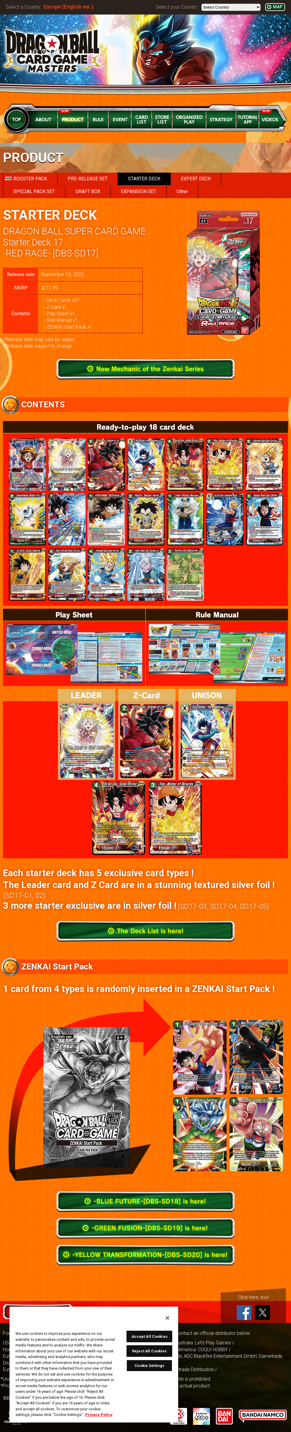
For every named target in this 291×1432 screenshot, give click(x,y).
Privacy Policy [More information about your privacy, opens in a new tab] (99, 1414)
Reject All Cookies (149, 1351)
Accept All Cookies (149, 1336)
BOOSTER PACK (26, 179)
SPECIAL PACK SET (34, 191)
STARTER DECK (144, 179)
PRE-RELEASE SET (87, 179)
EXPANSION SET (138, 191)
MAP (277, 7)
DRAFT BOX (87, 191)
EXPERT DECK (196, 179)
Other (182, 191)
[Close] (167, 1317)
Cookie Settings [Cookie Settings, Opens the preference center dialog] (149, 1365)
